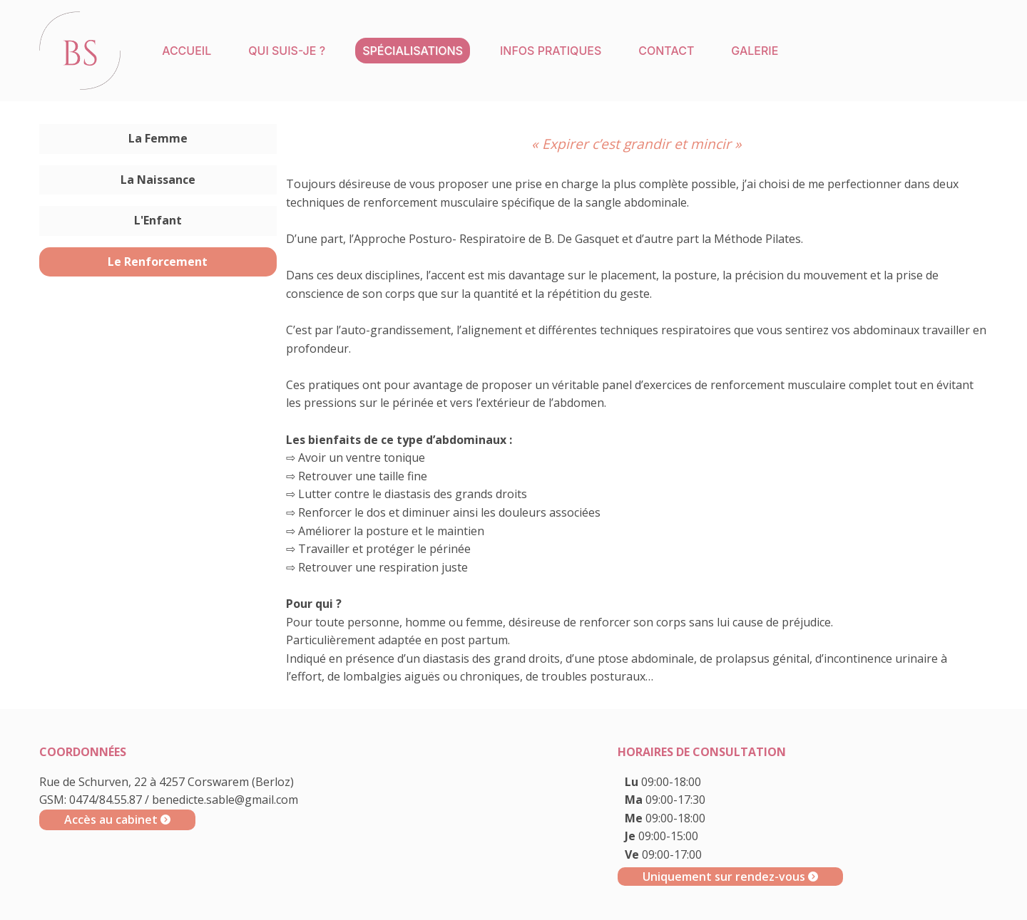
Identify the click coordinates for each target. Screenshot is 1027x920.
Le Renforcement (158, 261)
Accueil (186, 50)
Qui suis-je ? (286, 50)
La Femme (158, 138)
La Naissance (158, 179)
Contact (666, 50)
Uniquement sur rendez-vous (730, 876)
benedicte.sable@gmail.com (225, 799)
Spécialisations (412, 50)
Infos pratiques (550, 50)
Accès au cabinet (117, 819)
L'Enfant (158, 220)
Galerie (754, 50)
